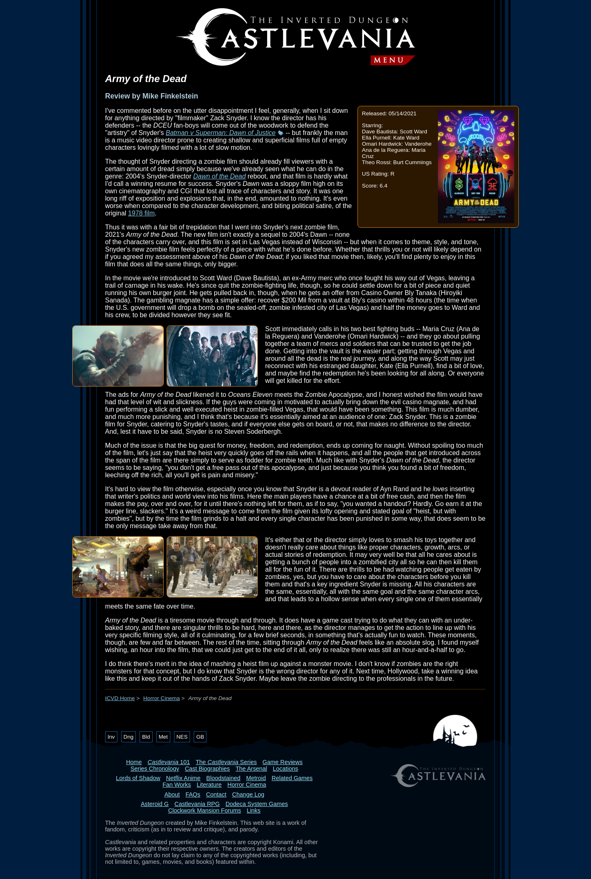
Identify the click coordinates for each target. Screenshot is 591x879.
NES (182, 737)
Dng (128, 737)
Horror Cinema (161, 698)
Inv (111, 737)
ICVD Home (120, 698)
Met (163, 737)
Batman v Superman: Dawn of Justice (221, 132)
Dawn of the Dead (219, 176)
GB (200, 737)
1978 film (141, 213)
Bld (146, 737)
